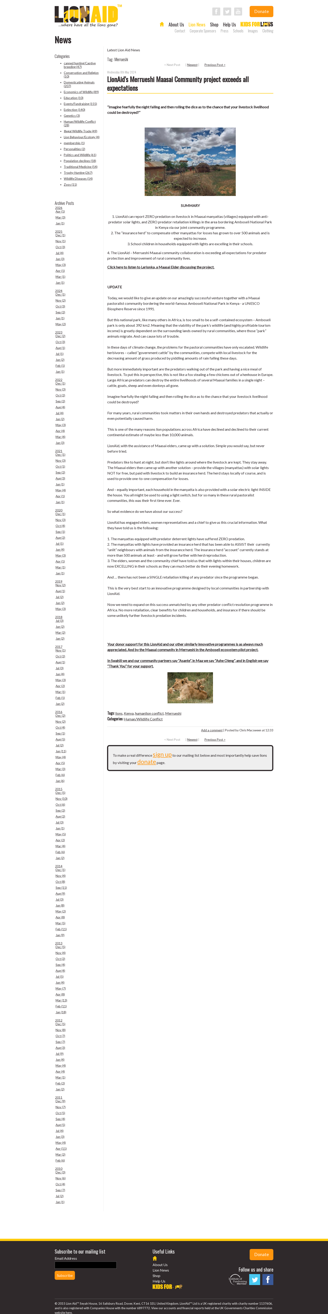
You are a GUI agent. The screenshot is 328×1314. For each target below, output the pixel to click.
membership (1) (74, 143)
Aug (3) (60, 478)
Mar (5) (60, 923)
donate (146, 761)
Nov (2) (61, 300)
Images (253, 31)
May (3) (61, 265)
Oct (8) (60, 882)
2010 (58, 1169)
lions (119, 713)
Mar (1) (60, 277)
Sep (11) (61, 887)
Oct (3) (60, 247)
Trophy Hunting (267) (78, 173)
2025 (58, 231)
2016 (58, 712)
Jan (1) (60, 223)
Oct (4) (60, 526)
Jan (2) (60, 638)
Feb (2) (60, 1083)
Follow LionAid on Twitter (227, 12)
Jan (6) (60, 781)
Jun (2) (60, 360)
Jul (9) (60, 1054)
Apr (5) (60, 763)
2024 (58, 291)
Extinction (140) (74, 110)
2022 (58, 380)
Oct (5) (60, 1113)
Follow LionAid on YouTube (238, 12)
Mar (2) (60, 632)
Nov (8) (61, 1030)
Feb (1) (60, 366)
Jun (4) (60, 549)
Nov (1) (61, 241)
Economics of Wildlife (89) (81, 92)
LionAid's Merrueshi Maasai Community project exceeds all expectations (178, 83)
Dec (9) (60, 1101)
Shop (214, 24)
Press (224, 31)
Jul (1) (60, 354)
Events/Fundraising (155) (80, 104)
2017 (58, 647)
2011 (58, 1097)
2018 (58, 617)
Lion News (197, 24)
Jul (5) (60, 976)
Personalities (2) (74, 149)
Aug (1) (60, 348)
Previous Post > (215, 65)
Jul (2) (60, 597)
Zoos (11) (70, 184)
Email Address (66, 1258)
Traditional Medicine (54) (80, 167)
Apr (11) (61, 1148)
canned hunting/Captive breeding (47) (80, 65)
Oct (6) (60, 804)
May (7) (61, 988)
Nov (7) (61, 1107)
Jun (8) (60, 905)
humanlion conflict (149, 713)
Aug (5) (60, 739)
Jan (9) (60, 935)
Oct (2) (60, 395)
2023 (58, 332)
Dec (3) (60, 1172)
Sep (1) (60, 532)
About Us (176, 24)
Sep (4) (60, 965)
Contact (180, 31)
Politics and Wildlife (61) (80, 155)
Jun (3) (60, 259)
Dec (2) (60, 336)
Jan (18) (61, 1012)
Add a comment (212, 730)
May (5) (61, 834)
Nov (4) (61, 876)
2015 (58, 789)
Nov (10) (61, 798)
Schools (238, 31)
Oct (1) (60, 466)
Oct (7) (60, 1036)
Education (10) (73, 98)
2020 (58, 510)
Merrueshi (173, 713)
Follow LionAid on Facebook (216, 12)
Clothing (267, 31)
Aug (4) (60, 407)
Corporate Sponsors (203, 31)
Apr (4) (60, 431)
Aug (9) (60, 893)
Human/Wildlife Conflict (143, 719)
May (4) (61, 490)
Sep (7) (60, 1042)
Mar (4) (60, 437)
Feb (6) (60, 775)
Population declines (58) (80, 161)
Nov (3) (61, 389)
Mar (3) (60, 217)
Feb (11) (61, 929)
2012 (58, 1020)
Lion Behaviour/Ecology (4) (82, 137)
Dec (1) (60, 235)
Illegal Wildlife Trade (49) (80, 131)
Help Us (229, 24)
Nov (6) (61, 1178)
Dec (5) (60, 793)
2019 (58, 581)
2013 (58, 943)
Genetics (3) (72, 115)
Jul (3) (60, 621)
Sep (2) (60, 312)
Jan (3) (60, 443)
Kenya (129, 713)
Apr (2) (60, 686)
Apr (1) (60, 211)
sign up (162, 754)
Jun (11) (61, 751)
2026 (58, 208)
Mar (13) (61, 1000)
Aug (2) (60, 538)
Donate (261, 11)
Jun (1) (60, 318)
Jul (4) (60, 253)
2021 (58, 451)
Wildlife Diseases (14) (78, 178)
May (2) (61, 324)
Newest (192, 65)
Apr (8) (60, 917)
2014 (58, 866)
